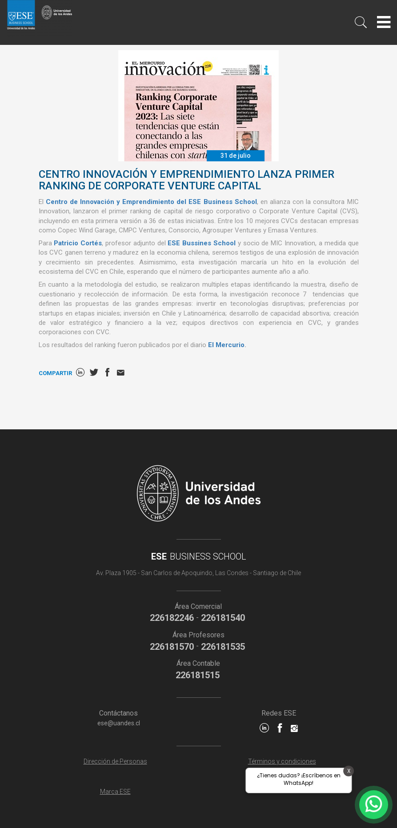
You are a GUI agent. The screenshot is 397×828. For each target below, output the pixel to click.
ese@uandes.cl (118, 723)
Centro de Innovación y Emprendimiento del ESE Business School (151, 202)
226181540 (223, 617)
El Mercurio (226, 345)
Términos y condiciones (282, 761)
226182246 (172, 617)
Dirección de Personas (115, 761)
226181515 (198, 675)
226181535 (223, 646)
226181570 (172, 646)
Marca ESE (115, 791)
